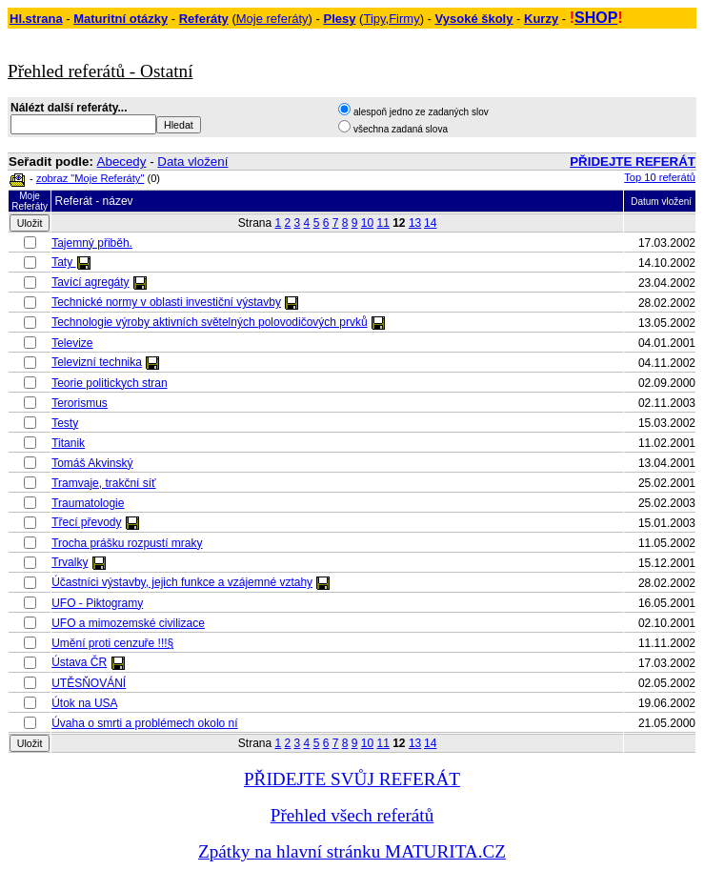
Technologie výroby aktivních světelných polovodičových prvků (209, 322)
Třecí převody (86, 522)
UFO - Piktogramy (97, 603)
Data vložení (192, 161)
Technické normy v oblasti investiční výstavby (166, 302)
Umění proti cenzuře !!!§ (112, 643)
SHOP (595, 18)
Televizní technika (96, 362)
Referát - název (94, 201)
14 (430, 223)
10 (367, 223)
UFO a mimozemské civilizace (128, 623)
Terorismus (79, 403)
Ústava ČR (79, 662)
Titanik (68, 443)
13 (415, 223)
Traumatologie (87, 503)
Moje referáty (272, 18)
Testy (64, 423)
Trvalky (69, 562)
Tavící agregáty (90, 282)
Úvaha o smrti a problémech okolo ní (144, 723)
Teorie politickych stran (109, 383)
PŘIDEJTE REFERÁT (632, 161)
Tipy (374, 18)
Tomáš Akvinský (91, 463)
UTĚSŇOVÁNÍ (88, 683)
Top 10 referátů (659, 177)
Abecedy (122, 161)
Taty (63, 262)
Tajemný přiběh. (91, 243)
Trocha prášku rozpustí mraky (126, 543)
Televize (71, 343)
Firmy (404, 18)
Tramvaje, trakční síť (103, 483)
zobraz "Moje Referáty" (90, 178)
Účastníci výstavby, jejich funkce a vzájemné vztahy (181, 582)
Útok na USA (84, 703)
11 (382, 223)
